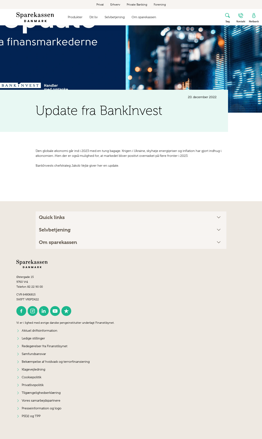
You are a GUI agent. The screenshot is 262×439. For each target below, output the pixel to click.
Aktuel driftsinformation (39, 330)
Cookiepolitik (31, 377)
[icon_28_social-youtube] (55, 311)
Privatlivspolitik (33, 385)
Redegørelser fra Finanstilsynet (44, 346)
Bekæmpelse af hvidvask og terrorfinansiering (56, 362)
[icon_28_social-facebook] (21, 311)
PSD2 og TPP (31, 416)
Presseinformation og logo (41, 408)
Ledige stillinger (33, 338)
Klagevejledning (33, 369)
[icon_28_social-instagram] (32, 311)
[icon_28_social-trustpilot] (66, 311)
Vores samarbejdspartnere (41, 400)
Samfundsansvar (34, 354)
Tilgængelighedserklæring (41, 393)
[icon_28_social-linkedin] (44, 311)
